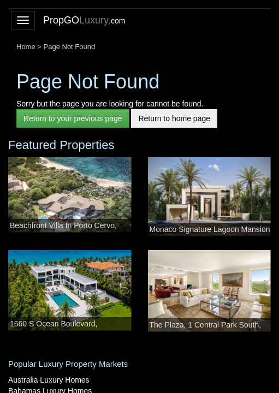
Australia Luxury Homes (49, 380)
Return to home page (174, 118)
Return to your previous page (72, 118)
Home (25, 47)
